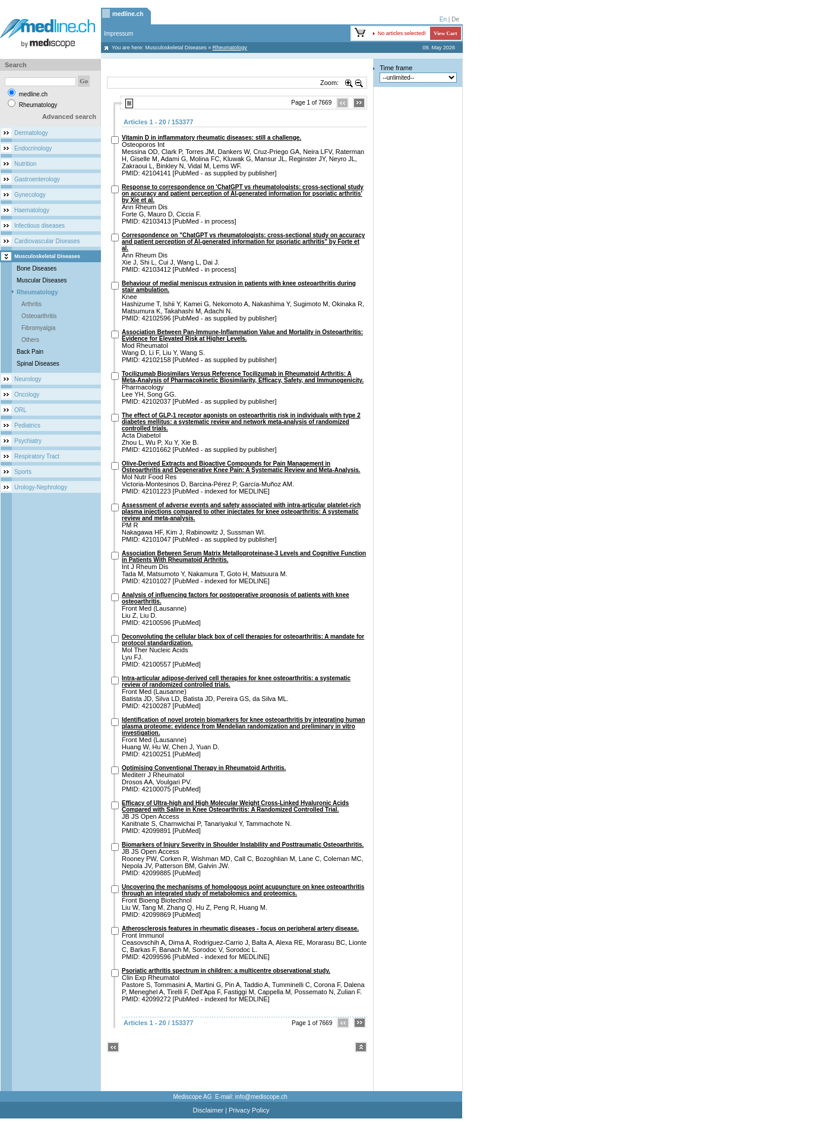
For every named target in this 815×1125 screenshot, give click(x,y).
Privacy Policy (249, 1110)
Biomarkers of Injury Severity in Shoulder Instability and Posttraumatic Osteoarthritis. (243, 844)
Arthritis (31, 304)
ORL (20, 410)
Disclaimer (208, 1110)
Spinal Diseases (38, 363)
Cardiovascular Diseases (47, 241)
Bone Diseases (36, 268)
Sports (22, 472)
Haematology (31, 210)
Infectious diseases (39, 225)
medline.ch (127, 14)
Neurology (28, 379)
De (455, 19)
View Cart (445, 33)
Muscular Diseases (42, 280)
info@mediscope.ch (261, 1096)
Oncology (26, 394)
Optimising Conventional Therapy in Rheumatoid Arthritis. (204, 768)
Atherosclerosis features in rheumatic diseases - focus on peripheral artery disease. (240, 928)
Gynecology (30, 194)
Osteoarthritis (38, 316)
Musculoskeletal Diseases (176, 48)
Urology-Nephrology (40, 487)
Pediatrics (27, 425)
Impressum (118, 33)
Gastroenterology (37, 179)
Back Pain (30, 351)
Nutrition (25, 164)
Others (30, 340)
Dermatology (31, 133)
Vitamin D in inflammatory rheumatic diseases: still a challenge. (211, 137)
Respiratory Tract (36, 456)
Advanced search (69, 116)
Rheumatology (37, 292)
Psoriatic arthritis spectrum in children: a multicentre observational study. (226, 970)
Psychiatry (28, 441)
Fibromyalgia (38, 328)
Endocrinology (33, 148)
